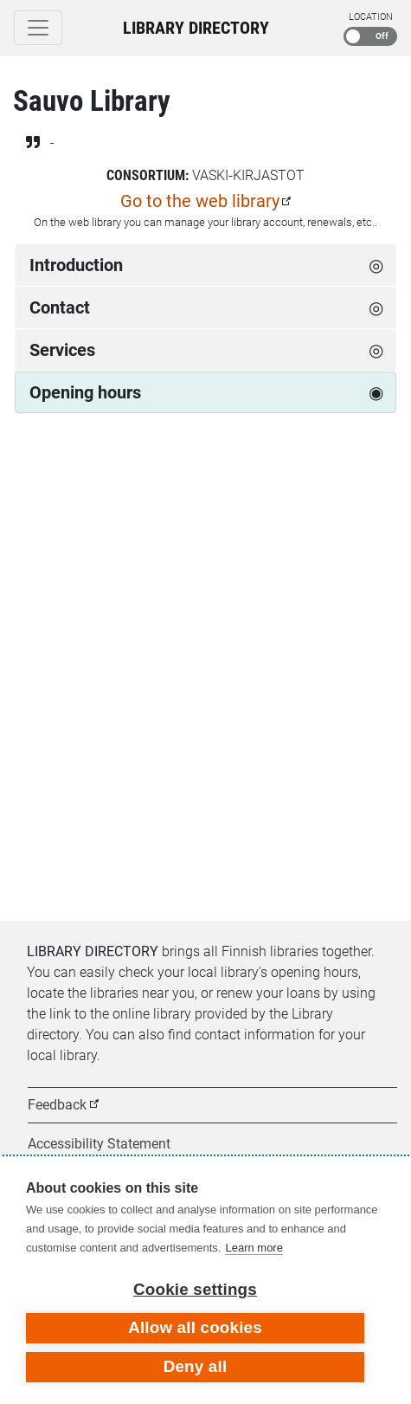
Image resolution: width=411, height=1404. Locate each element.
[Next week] (378, 487)
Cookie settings (195, 1289)
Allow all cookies (195, 1327)
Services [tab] (62, 350)
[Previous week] (33, 487)
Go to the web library (199, 201)
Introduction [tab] (76, 265)
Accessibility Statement (99, 1143)
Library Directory (196, 27)
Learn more (253, 1247)
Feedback (57, 1105)
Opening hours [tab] (85, 392)
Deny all (196, 1366)
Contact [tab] (59, 307)
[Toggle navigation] (38, 27)
